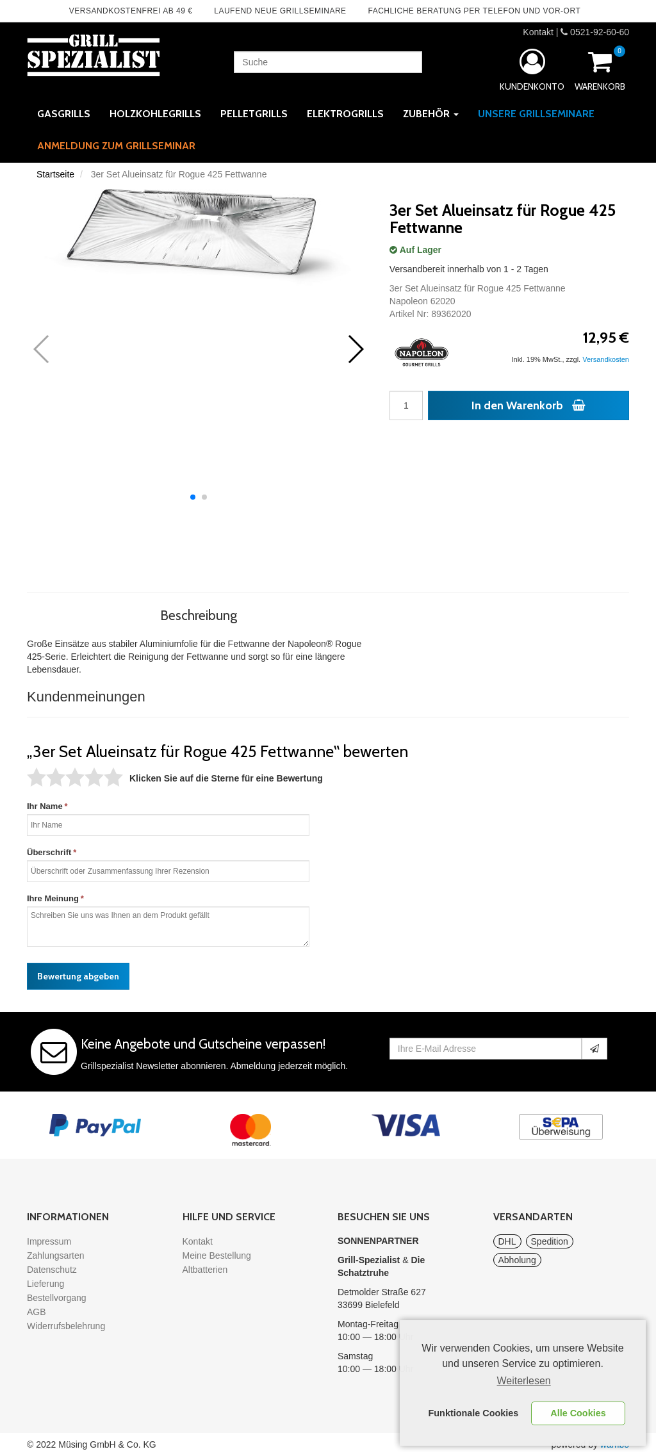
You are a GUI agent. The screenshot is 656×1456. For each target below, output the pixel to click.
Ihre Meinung (53, 898)
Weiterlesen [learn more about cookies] (524, 1380)
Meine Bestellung (217, 1255)
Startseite (55, 174)
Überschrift (49, 852)
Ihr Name (45, 806)
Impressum (49, 1241)
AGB (36, 1312)
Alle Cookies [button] (577, 1413)
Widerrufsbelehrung (66, 1326)
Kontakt (538, 32)
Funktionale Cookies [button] (474, 1413)
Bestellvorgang (56, 1298)
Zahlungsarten (56, 1255)
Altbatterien (205, 1269)
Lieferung (45, 1284)
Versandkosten (605, 359)
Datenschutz (52, 1269)
